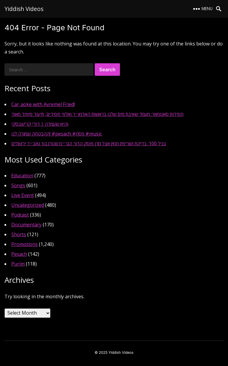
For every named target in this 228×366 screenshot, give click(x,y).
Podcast (20, 215)
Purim (18, 264)
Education (22, 175)
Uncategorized (27, 205)
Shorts (18, 234)
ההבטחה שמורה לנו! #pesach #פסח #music (56, 133)
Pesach (19, 254)
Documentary (26, 224)
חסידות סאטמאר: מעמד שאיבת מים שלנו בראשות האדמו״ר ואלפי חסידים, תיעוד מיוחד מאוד (97, 114)
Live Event (22, 195)
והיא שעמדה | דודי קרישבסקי (39, 124)
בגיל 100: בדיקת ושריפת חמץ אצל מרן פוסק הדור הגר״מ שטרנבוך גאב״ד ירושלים (88, 143)
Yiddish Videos (23, 9)
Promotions (24, 244)
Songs (18, 185)
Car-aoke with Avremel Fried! (43, 104)
